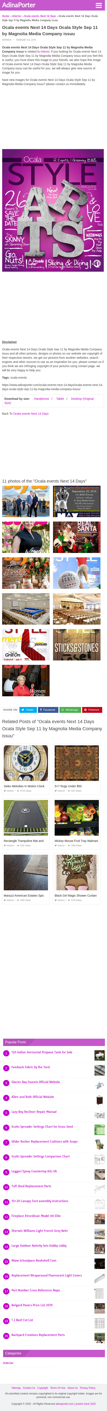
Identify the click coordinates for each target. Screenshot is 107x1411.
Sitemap (16, 1387)
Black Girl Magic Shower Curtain (76, 895)
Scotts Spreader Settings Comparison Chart (40, 1156)
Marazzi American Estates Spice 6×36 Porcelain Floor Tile (41, 895)
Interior (6, 40)
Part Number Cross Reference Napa (35, 1290)
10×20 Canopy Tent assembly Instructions (39, 1201)
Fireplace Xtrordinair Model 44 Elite (36, 1216)
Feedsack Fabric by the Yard (30, 1067)
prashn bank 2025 (86, 1403)
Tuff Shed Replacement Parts (31, 1186)
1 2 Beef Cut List (22, 1320)
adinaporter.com (65, 1403)
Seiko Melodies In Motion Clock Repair (29, 786)
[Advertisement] (53, 118)
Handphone (41, 398)
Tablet (60, 398)
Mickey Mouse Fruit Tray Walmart (76, 841)
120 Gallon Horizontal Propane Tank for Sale (41, 1052)
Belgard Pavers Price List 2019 (32, 1305)
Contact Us (29, 1387)
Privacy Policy (88, 1387)
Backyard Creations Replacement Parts (38, 1335)
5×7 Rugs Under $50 (68, 786)
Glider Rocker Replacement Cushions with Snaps (44, 1141)
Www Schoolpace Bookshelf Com (33, 1260)
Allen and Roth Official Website (32, 1097)
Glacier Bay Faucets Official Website (35, 1082)
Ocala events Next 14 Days (31, 413)
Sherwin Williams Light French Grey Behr (39, 1231)
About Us (73, 1387)
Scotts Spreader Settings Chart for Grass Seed (42, 1127)
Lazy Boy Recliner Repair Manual (34, 1112)
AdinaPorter (18, 5)
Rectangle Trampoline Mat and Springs (29, 841)
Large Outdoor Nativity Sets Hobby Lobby (39, 1246)
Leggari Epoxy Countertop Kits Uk (34, 1171)
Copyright (42, 1387)
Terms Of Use (57, 1387)
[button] (98, 5)
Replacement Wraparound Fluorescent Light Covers (46, 1275)
